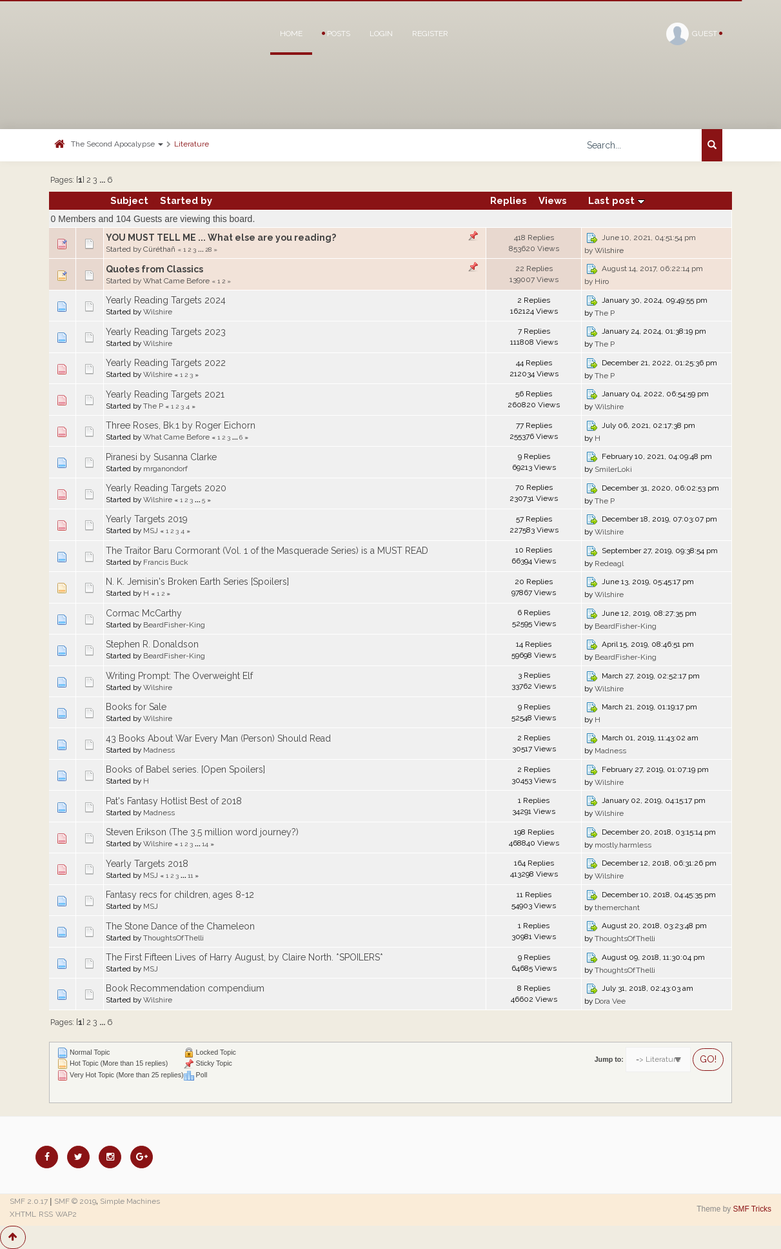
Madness (159, 750)
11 (190, 875)
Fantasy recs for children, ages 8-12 (180, 894)
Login (381, 33)
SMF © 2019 (75, 1201)
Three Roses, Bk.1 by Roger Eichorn (180, 425)
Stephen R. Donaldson (152, 644)
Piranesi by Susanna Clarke (161, 457)
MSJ (150, 530)
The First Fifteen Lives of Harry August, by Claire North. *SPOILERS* (244, 957)
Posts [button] (336, 33)
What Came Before (176, 280)
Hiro (602, 281)
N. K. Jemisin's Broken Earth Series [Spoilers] (197, 581)
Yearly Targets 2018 (147, 863)
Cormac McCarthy (144, 613)
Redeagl (609, 563)
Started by (186, 200)
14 (205, 844)
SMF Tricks (752, 1208)
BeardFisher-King (174, 624)
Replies (508, 200)
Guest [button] (694, 34)
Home (291, 33)
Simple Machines (130, 1201)
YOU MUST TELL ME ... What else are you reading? (221, 237)
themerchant (617, 907)
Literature (191, 143)
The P (605, 313)
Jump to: (609, 1059)
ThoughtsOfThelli (173, 937)
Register (430, 33)
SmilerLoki (613, 469)
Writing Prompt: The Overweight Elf (179, 676)
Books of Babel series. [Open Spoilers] (185, 769)
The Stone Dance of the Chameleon (180, 926)
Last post (616, 200)
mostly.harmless (623, 844)
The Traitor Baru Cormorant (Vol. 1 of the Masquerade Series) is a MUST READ (267, 550)
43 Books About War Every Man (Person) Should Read (218, 738)
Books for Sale (136, 707)
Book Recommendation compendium (185, 988)
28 (208, 249)
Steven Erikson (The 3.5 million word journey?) (202, 832)
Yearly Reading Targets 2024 (166, 300)
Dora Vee (610, 1001)
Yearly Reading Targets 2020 (166, 488)
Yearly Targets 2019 (147, 519)
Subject (129, 200)
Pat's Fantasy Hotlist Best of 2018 (174, 801)
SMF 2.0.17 (29, 1201)
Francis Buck (165, 562)
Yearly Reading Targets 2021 (165, 394)
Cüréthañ (159, 249)
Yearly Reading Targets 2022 (166, 363)
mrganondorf (165, 468)
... (103, 180)
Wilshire (609, 250)
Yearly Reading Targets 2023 (166, 332)
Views (553, 200)
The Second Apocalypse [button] (117, 143)
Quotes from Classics (154, 269)
